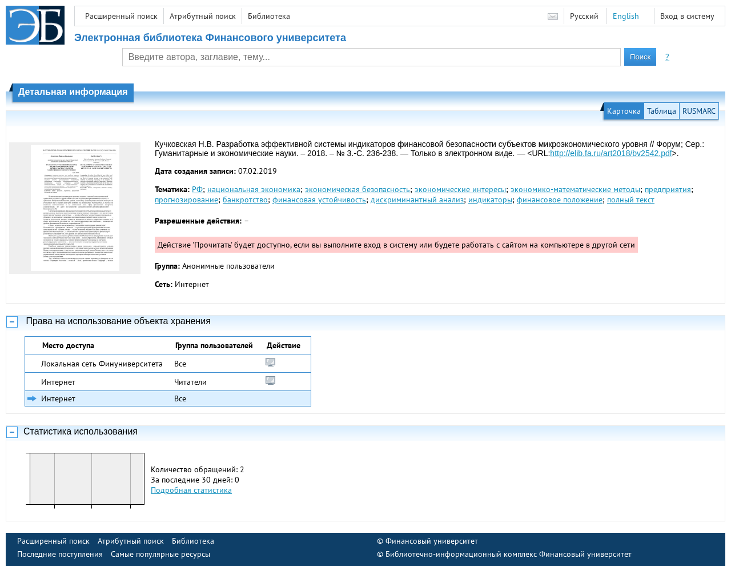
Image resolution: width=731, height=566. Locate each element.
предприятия (668, 189)
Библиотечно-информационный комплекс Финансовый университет (508, 554)
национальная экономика (253, 189)
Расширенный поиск (121, 16)
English (626, 16)
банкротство (245, 199)
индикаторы (490, 199)
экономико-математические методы (575, 189)
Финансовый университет (431, 541)
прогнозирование (186, 199)
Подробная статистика (191, 490)
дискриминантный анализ (417, 199)
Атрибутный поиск (203, 16)
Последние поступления (60, 554)
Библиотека (269, 16)
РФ (197, 189)
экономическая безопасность (357, 189)
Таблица (661, 111)
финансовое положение (560, 199)
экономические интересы (460, 189)
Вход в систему (687, 16)
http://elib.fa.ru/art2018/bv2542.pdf (611, 153)
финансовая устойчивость (319, 199)
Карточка (624, 111)
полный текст (630, 199)
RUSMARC (699, 111)
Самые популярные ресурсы (160, 554)
